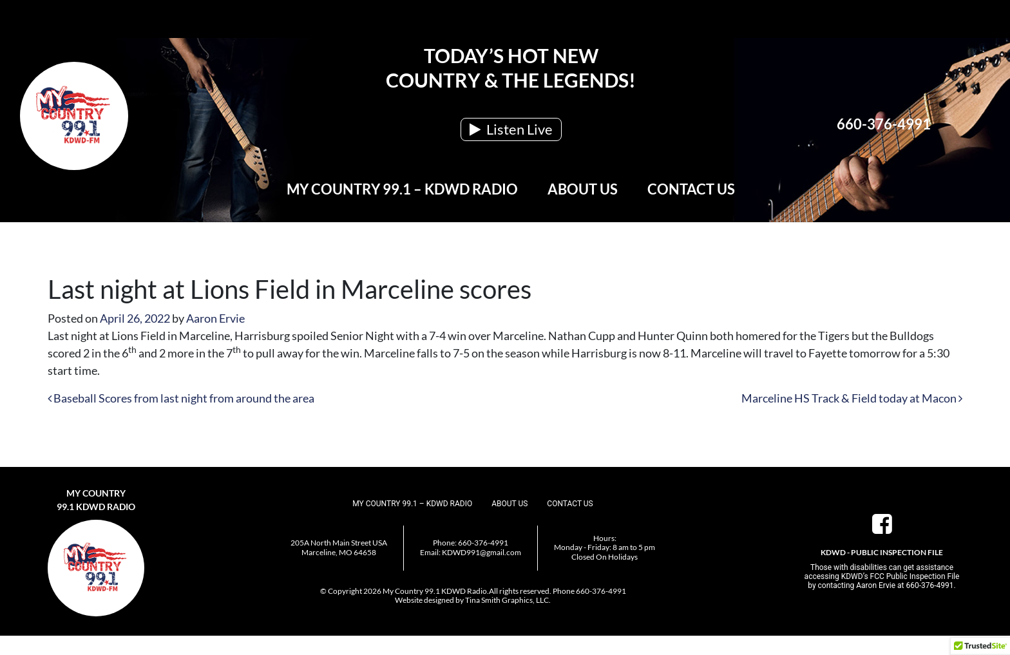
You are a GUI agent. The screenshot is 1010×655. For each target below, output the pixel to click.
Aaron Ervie (215, 318)
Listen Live (511, 129)
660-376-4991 (884, 124)
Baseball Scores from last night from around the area (181, 398)
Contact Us (691, 189)
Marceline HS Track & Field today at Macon (851, 398)
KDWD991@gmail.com (481, 552)
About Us (583, 189)
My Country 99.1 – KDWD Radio (402, 189)
